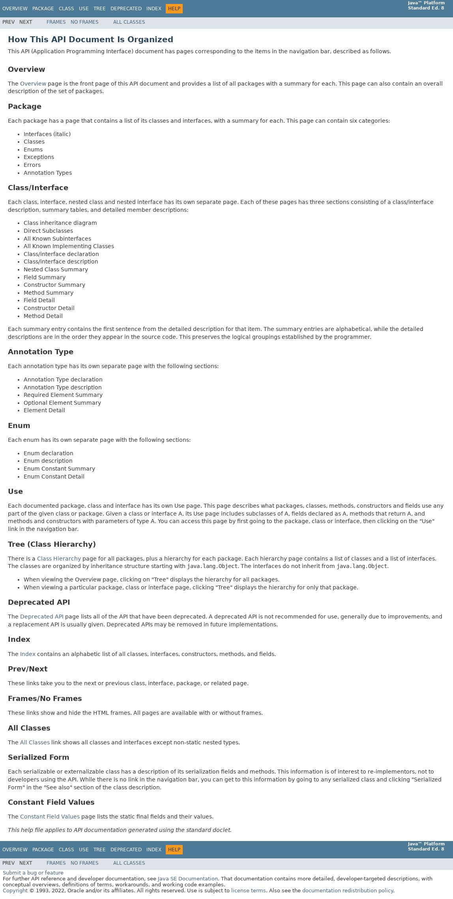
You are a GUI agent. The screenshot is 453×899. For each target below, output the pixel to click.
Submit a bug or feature (33, 873)
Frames (56, 22)
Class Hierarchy (59, 558)
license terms (248, 890)
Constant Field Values (50, 816)
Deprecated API (42, 616)
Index (153, 8)
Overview (15, 8)
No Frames (85, 22)
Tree (100, 8)
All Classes (129, 22)
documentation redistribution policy (347, 890)
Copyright (15, 890)
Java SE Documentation (188, 879)
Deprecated (126, 8)
